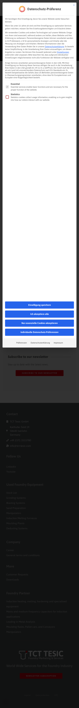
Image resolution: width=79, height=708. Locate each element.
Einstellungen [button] (63, 36)
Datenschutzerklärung (54, 31)
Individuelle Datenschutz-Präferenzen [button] (39, 316)
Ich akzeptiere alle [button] (39, 298)
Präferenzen (21, 327)
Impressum (58, 327)
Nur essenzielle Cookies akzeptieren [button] (39, 307)
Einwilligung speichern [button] (39, 289)
